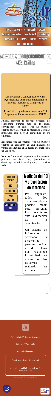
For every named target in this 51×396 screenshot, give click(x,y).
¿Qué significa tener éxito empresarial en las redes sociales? (25, 101)
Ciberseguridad (11, 39)
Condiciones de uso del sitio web (25, 360)
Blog (18, 44)
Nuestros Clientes (28, 39)
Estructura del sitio (10, 178)
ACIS (44, 111)
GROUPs (42, 29)
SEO (10, 185)
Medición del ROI (10, 206)
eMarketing (44, 34)
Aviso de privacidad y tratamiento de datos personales (25, 369)
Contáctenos (28, 44)
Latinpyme (35, 102)
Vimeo (25, 105)
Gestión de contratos (11, 34)
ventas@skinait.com (25, 351)
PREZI (42, 114)
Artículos (43, 39)
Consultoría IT (30, 34)
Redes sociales (10, 197)
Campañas (10, 191)
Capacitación (30, 29)
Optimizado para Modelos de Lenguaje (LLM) (25, 377)
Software (18, 29)
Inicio (8, 29)
